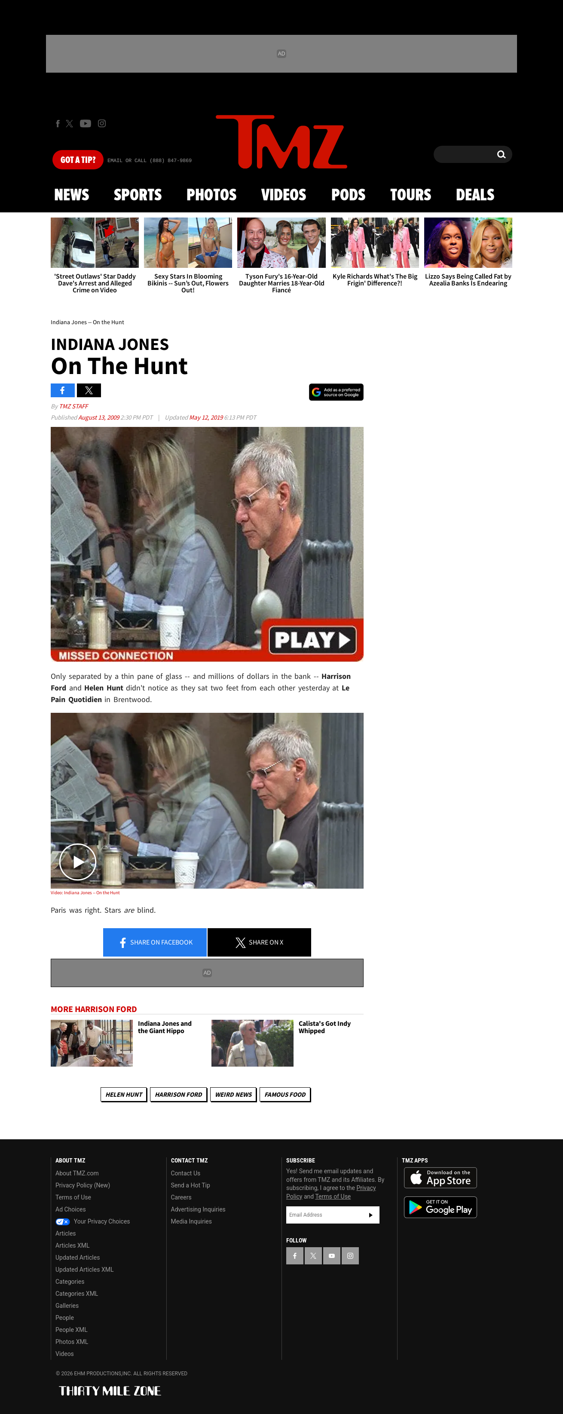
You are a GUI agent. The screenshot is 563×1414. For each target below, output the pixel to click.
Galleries (67, 1305)
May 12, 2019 (206, 417)
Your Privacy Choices (92, 1221)
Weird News (233, 1094)
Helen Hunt (123, 1094)
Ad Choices (70, 1209)
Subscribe (370, 1215)
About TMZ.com (77, 1173)
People (64, 1317)
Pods (348, 195)
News (71, 195)
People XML (71, 1329)
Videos (283, 195)
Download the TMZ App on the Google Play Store (440, 1207)
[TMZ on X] (70, 123)
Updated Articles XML (84, 1269)
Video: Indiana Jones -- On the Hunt (85, 893)
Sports (138, 195)
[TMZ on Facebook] (58, 123)
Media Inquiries (191, 1221)
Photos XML (71, 1341)
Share (155, 943)
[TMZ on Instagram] (102, 123)
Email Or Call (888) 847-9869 (149, 161)
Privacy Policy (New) (82, 1185)
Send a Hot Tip (190, 1185)
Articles (65, 1233)
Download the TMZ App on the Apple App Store (440, 1178)
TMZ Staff (73, 406)
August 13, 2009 (99, 417)
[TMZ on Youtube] (85, 123)
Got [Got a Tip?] (78, 160)
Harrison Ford (178, 1094)
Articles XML (72, 1245)
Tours (410, 195)
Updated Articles (77, 1257)
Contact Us (186, 1173)
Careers (181, 1197)
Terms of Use (73, 1197)
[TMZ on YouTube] (331, 1255)
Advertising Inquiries (198, 1209)
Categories (69, 1281)
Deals (475, 195)
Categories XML (76, 1293)
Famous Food (285, 1094)
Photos (211, 195)
